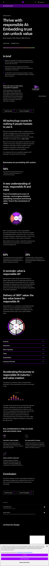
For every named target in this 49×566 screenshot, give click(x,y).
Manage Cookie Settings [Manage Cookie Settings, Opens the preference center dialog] (25, 562)
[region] (24, 555)
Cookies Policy (20, 552)
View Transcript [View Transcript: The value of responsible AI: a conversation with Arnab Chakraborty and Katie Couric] (42, 96)
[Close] (47, 546)
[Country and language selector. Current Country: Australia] (41, 2)
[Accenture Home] (23, 2)
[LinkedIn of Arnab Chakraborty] (44, 507)
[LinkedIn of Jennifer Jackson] (44, 512)
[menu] (3, 2)
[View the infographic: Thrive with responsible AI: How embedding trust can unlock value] (26, 110)
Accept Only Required (24, 558)
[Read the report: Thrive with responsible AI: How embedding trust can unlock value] (9, 110)
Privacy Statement (28, 552)
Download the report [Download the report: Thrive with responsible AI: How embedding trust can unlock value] (8, 6)
